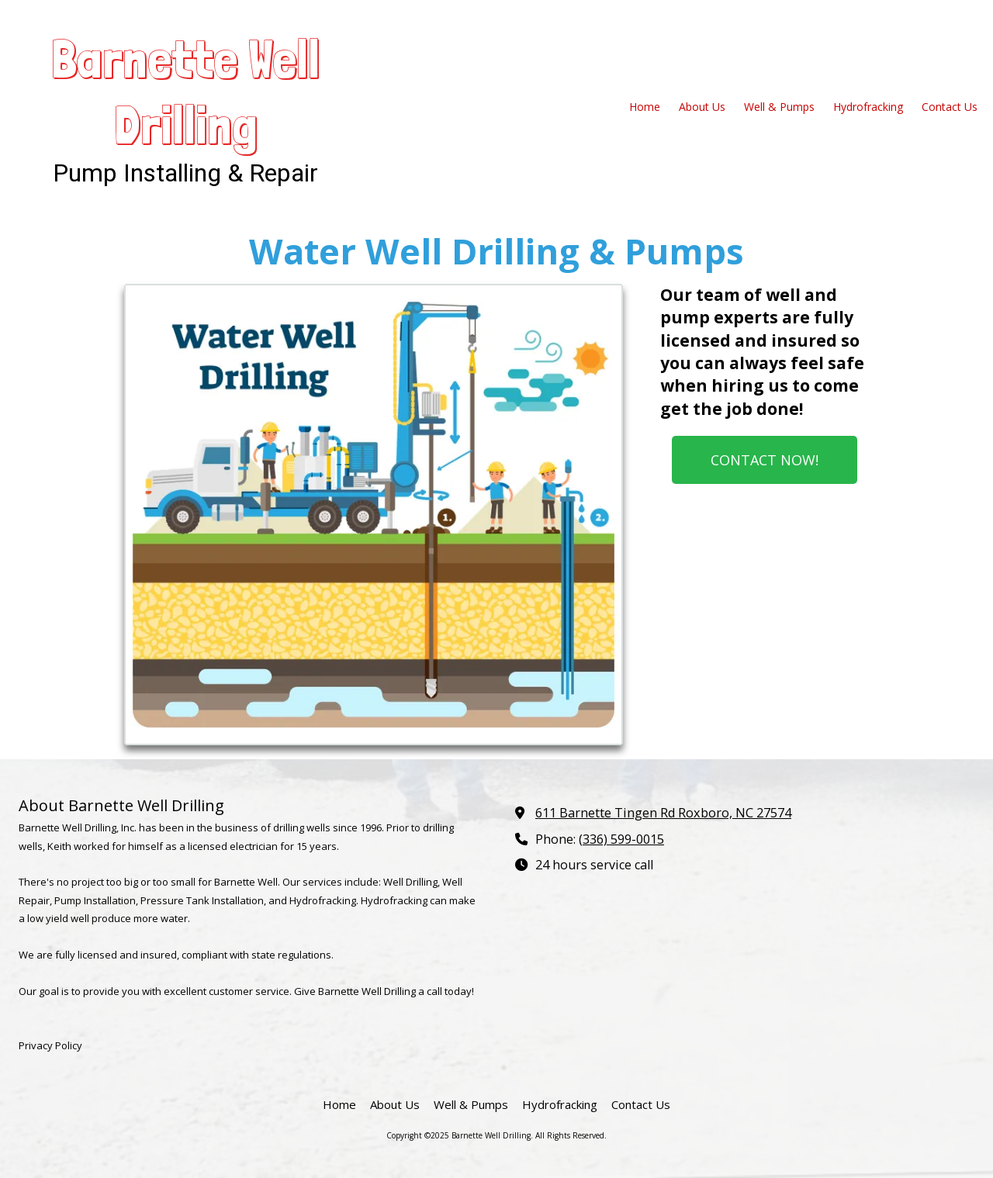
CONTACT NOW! (764, 460)
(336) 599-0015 (621, 839)
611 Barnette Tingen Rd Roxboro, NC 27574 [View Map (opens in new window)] (663, 812)
